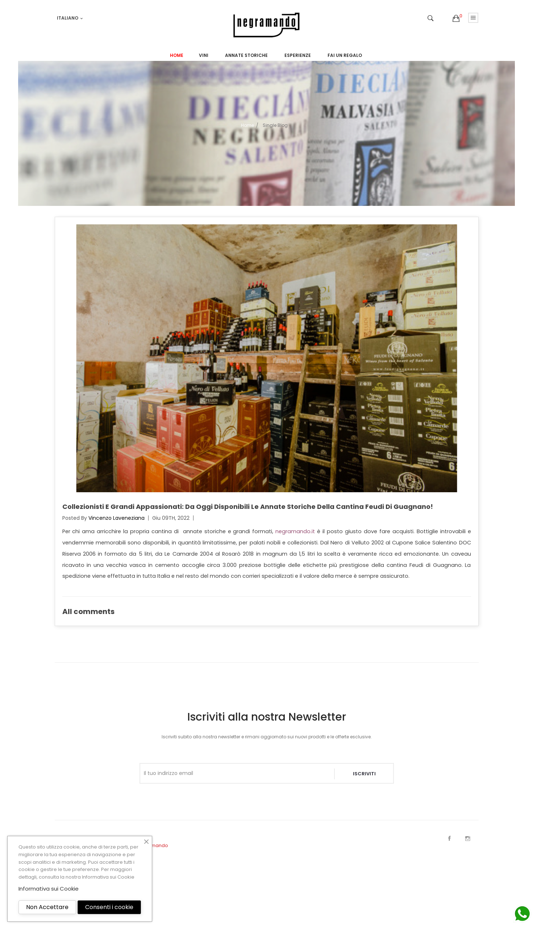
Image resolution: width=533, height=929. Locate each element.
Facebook (449, 838)
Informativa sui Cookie (108, 877)
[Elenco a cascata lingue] (70, 18)
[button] (456, 18)
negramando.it (295, 531)
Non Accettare (47, 907)
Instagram (468, 838)
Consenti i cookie (109, 907)
